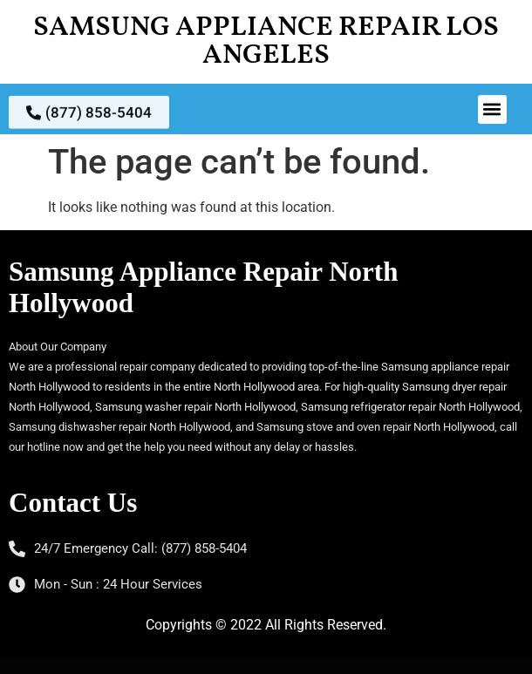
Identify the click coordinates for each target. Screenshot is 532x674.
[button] (492, 109)
